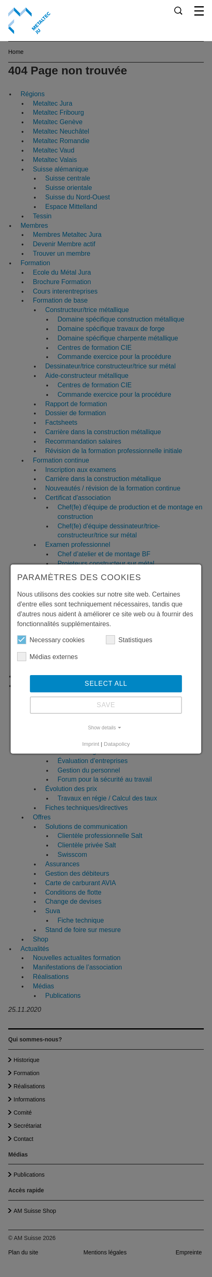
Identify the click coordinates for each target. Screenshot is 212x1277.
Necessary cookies (51, 639)
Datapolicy (117, 744)
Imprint (90, 744)
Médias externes (47, 656)
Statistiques (129, 639)
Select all (106, 683)
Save (106, 704)
